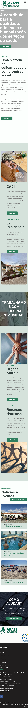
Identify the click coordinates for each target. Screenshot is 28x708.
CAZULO (26, 706)
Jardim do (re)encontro (12, 526)
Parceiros (4, 659)
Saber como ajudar (13, 618)
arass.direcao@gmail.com (6, 688)
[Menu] (25, 2)
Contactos (4, 665)
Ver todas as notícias (18, 499)
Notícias (3, 662)
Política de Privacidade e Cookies (7, 702)
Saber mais (5, 46)
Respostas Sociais (6, 656)
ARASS (3, 652)
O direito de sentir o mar (13, 582)
